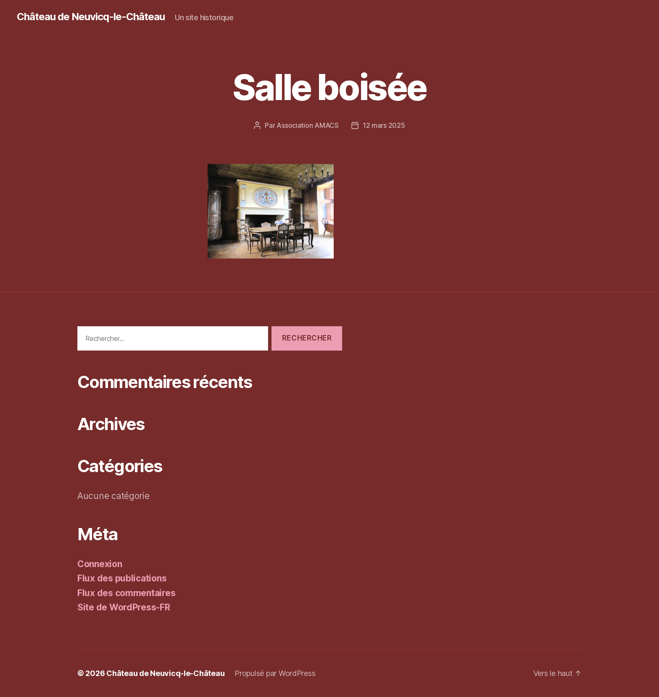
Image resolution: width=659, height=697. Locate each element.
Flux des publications (121, 578)
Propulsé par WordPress (275, 673)
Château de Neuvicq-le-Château (91, 17)
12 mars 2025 (384, 125)
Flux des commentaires (126, 593)
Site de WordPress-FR (123, 607)
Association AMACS (307, 125)
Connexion (99, 564)
